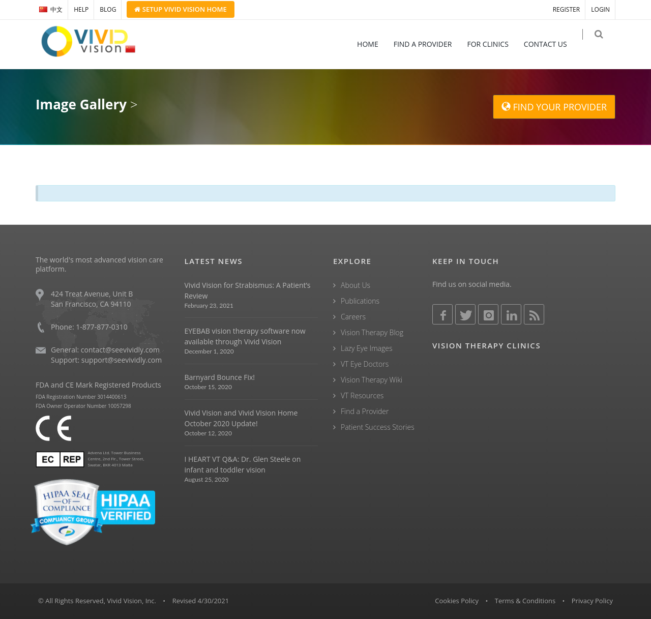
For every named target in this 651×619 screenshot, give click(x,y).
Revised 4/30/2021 (200, 600)
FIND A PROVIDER (429, 44)
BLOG (108, 9)
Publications (360, 301)
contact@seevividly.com (120, 350)
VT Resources (362, 395)
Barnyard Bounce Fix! (220, 377)
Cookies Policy (457, 600)
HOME (374, 44)
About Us (355, 285)
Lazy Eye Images (366, 348)
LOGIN (600, 9)
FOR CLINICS (494, 44)
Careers (353, 316)
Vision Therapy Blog (372, 332)
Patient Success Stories (378, 427)
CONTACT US (552, 44)
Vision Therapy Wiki (371, 380)
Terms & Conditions (525, 600)
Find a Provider (365, 411)
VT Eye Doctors (365, 364)
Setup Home (180, 9)
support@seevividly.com (121, 360)
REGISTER (566, 9)
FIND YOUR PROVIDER (554, 107)
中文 (51, 9)
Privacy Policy (592, 600)
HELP (81, 9)
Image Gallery (81, 104)
